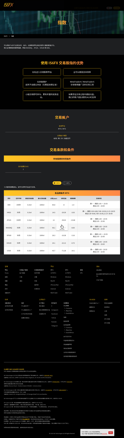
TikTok (53, 314)
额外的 (36, 281)
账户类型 (22, 269)
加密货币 (7, 288)
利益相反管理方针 (69, 336)
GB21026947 (62, 386)
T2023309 (69, 377)
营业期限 (6, 365)
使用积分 (92, 307)
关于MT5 (68, 269)
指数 (6, 277)
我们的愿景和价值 (44, 306)
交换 (35, 277)
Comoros (69, 304)
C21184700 (49, 386)
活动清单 (99, 266)
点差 (35, 273)
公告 (105, 307)
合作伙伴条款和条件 (70, 348)
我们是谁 (42, 302)
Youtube (54, 317)
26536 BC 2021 (48, 371)
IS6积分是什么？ (94, 299)
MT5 (67, 179)
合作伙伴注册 (9, 302)
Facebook (54, 310)
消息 (105, 311)
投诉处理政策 (68, 344)
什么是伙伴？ (25, 302)
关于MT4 (53, 269)
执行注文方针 (68, 332)
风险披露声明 (68, 340)
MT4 (57, 179)
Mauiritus (69, 306)
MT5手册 (107, 319)
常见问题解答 (108, 299)
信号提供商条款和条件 (70, 352)
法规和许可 (42, 310)
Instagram (54, 306)
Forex (7, 269)
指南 (65, 313)
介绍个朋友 (99, 276)
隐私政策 (104, 434)
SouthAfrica (70, 309)
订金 (21, 273)
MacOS (53, 277)
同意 (110, 432)
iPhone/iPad (54, 281)
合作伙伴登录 (9, 306)
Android (53, 284)
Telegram (54, 321)
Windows (53, 273)
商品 (6, 281)
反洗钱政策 (15, 365)
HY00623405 (56, 377)
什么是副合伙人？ (26, 306)
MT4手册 (107, 315)
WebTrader (54, 288)
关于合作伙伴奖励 (26, 310)
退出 (21, 277)
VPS (81, 269)
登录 (116, 3)
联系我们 (107, 303)
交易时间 (37, 284)
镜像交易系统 (25, 314)
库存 (6, 284)
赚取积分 (92, 303)
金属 (6, 273)
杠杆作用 (37, 269)
